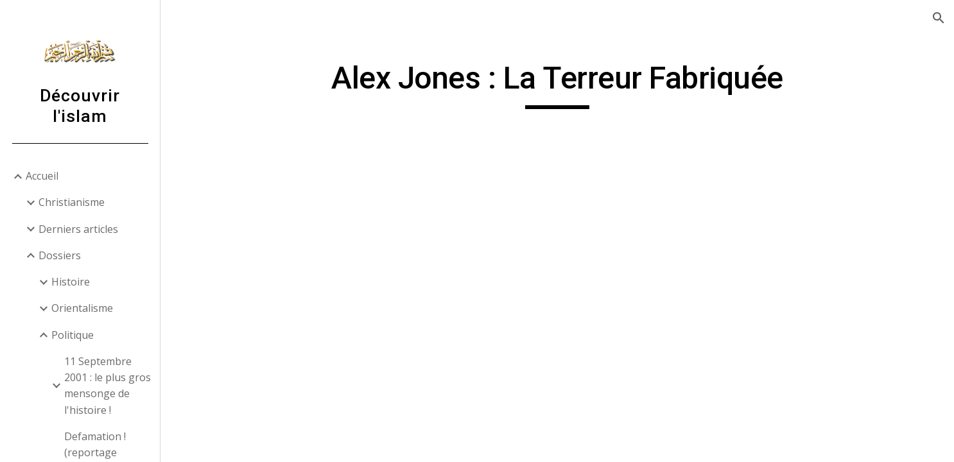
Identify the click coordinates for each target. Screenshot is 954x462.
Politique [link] (72, 335)
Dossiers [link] (60, 255)
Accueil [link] (42, 176)
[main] (557, 84)
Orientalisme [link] (82, 308)
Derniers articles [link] (78, 229)
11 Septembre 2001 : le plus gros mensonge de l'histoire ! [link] (107, 385)
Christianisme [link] (72, 202)
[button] (938, 18)
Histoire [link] (70, 282)
